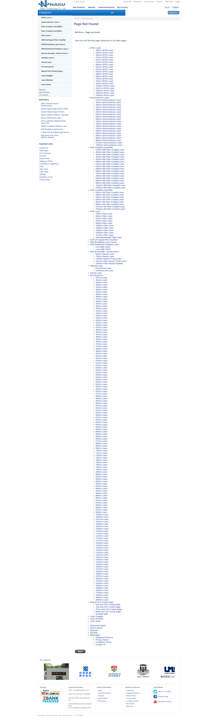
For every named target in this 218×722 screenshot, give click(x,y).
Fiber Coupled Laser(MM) (101, 147)
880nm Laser (101, 493)
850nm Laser (101, 484)
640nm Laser (101, 422)
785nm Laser (101, 465)
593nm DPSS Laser (104, 76)
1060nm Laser (102, 524)
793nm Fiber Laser (104, 214)
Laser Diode (46, 85)
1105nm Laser (102, 531)
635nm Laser (101, 415)
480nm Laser (101, 349)
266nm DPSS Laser (104, 50)
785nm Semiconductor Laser (108, 128)
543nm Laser (101, 379)
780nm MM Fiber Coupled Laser (110, 176)
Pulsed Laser (46, 62)
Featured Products (106, 7)
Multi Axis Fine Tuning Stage (108, 612)
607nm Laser (101, 405)
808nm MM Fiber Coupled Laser (110, 178)
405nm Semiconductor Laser (108, 102)
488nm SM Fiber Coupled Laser (110, 195)
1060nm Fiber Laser (105, 225)
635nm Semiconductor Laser (108, 114)
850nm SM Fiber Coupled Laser (110, 202)
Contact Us (101, 644)
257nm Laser (101, 278)
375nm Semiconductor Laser (108, 100)
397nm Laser (101, 304)
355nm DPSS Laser (104, 53)
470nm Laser (101, 344)
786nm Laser (101, 467)
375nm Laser (101, 299)
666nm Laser (101, 439)
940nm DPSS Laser (104, 83)
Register (176, 7)
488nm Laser (101, 351)
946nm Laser (101, 507)
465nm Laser (101, 342)
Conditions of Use (46, 177)
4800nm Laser (102, 600)
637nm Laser (101, 417)
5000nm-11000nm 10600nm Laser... (54, 126)
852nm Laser (101, 486)
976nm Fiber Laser (104, 221)
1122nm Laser (102, 538)
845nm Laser (101, 481)
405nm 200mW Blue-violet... (51, 118)
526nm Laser (101, 375)
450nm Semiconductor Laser (108, 107)
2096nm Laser (102, 588)
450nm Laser (101, 330)
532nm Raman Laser (105, 254)
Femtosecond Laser (104, 270)
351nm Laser (101, 292)
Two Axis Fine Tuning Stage (108, 607)
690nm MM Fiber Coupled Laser (110, 171)
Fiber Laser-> (46, 36)
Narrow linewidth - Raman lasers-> (55, 53)
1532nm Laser (102, 564)
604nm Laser (101, 403)
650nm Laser (101, 427)
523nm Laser (101, 372)
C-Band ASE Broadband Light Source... (55, 132)
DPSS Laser (95, 48)
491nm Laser (101, 353)
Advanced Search (98, 625)
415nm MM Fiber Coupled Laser (110, 154)
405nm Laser (101, 308)
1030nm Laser (102, 514)
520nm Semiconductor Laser (108, 112)
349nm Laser (101, 289)
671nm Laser (101, 441)
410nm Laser (101, 311)
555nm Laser (101, 387)
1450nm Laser (102, 559)
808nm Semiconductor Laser (108, 131)
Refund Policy (44, 159)
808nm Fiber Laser (104, 216)
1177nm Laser (102, 540)
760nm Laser (101, 460)
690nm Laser (101, 448)
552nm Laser (101, 384)
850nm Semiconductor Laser (108, 135)
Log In (167, 7)
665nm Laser (101, 436)
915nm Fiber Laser (104, 218)
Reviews (94, 633)
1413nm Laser (102, 555)
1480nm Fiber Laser (105, 230)
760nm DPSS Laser (104, 79)
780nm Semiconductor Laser (108, 126)
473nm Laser (101, 346)
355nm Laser (101, 294)
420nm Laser (101, 315)
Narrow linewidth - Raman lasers (104, 252)
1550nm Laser (102, 567)
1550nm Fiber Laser (105, 233)
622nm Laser (101, 408)
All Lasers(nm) (96, 275)
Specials (91, 7)
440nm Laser (101, 320)
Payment (160, 1)
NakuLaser (54, 715)
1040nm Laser (102, 517)
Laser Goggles (47, 76)
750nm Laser (101, 458)
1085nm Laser (102, 529)
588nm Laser (101, 396)
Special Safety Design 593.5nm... (53, 112)
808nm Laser (101, 474)
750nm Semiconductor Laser (108, 124)
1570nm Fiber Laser (105, 235)
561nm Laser (101, 391)
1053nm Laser (102, 522)
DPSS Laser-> (46, 18)
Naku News (169, 1)
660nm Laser (101, 434)
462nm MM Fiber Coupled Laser (110, 159)
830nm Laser (101, 479)
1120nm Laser (102, 536)
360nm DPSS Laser (104, 55)
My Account (122, 7)
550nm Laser (101, 382)
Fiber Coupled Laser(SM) (101, 190)
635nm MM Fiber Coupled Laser (110, 166)
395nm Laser (101, 301)
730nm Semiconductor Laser (108, 121)
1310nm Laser (102, 545)
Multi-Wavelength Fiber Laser (109, 237)
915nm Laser (101, 503)
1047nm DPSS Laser (105, 88)
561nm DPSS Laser (104, 72)
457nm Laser (101, 334)
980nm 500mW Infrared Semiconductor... (50, 105)
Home (77, 18)
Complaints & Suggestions (49, 164)
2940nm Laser (102, 595)
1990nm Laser (102, 585)
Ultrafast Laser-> (47, 58)
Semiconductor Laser (99, 98)
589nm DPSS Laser (104, 74)
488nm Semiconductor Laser (108, 109)
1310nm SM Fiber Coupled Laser (110, 207)
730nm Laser (101, 455)
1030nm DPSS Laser (105, 86)
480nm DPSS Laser (104, 64)
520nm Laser (101, 368)
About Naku (137, 1)
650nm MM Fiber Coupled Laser (110, 169)
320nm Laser (101, 287)
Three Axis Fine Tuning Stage (109, 609)
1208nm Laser (102, 543)
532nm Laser (101, 377)
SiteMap (42, 174)
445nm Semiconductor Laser (108, 105)
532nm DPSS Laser (104, 69)
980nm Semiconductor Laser (108, 140)
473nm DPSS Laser (104, 62)
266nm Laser (101, 282)
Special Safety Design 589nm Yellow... (55, 109)
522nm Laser (101, 370)
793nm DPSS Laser (104, 81)
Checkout (173, 12)
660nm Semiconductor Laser (108, 119)
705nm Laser (101, 450)
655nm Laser (101, 429)
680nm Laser (101, 443)
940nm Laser (101, 505)
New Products (79, 7)
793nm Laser (101, 469)
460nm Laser (101, 337)
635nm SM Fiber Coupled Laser (110, 197)
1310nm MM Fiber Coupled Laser (110, 185)
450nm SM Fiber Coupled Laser (110, 192)
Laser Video (43, 172)
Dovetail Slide (102, 614)
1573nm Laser (102, 569)
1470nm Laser (102, 562)
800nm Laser (101, 472)
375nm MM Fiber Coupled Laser (110, 150)
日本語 (177, 2)
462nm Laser (101, 339)
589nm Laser (101, 398)
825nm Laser (101, 477)
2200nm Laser (102, 590)
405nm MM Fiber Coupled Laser (110, 152)
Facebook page (160, 696)
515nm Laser (101, 365)
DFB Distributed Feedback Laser (104, 244)
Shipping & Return (46, 161)
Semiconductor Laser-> (50, 22)
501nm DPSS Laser (104, 67)
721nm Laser (101, 453)
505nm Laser (101, 358)
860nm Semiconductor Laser (108, 138)
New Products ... (45, 92)
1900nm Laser (102, 578)
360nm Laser (101, 297)
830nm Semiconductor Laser (108, 133)
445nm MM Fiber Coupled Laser (110, 157)
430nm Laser (101, 318)
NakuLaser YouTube (162, 701)
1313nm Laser (102, 548)
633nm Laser (101, 413)
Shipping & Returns (104, 637)
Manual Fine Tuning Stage (101, 602)
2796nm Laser (102, 593)
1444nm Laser (102, 557)
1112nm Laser (102, 533)
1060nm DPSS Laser (105, 90)
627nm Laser (101, 410)
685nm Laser (101, 446)
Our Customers (149, 1)
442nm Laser (101, 323)
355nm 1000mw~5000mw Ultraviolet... (55, 115)
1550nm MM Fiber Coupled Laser (110, 188)
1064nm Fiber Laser (105, 228)
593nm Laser (101, 401)
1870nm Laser (102, 576)
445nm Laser (101, 325)
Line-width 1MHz (103, 247)
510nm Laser (101, 360)
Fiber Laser (95, 211)
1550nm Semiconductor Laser (109, 145)
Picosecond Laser (104, 268)
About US (129, 706)
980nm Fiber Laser (104, 223)
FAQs (41, 166)
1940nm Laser (102, 583)
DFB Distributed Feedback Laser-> (55, 49)
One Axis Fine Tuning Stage (108, 604)
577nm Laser (101, 394)
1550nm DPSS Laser (105, 95)
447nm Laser (101, 327)
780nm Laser (101, 462)
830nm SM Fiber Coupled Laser (110, 199)
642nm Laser (101, 424)
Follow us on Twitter (162, 691)
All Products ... (44, 95)
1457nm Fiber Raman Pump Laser (111, 261)
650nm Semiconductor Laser (108, 117)
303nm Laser (101, 285)
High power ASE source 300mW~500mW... (50, 136)
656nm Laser (101, 432)
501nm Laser (101, 356)
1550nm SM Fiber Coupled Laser (110, 209)
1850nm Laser (102, 574)
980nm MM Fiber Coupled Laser (110, 183)
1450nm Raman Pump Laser (108, 259)
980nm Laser (101, 512)
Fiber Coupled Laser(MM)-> (52, 27)
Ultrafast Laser (96, 266)
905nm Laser (101, 498)
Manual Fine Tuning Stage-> (52, 71)
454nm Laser (101, 332)
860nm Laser (101, 488)
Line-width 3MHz (103, 249)
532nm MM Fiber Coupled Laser (110, 164)
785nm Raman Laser (105, 256)
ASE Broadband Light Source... (52, 129)
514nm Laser (101, 363)
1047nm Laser (102, 519)
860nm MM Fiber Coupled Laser (110, 180)
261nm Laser (101, 280)
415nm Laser (101, 313)
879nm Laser (101, 491)
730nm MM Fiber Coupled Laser (110, 173)
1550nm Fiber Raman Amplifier (109, 263)
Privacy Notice (44, 180)
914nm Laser (101, 500)
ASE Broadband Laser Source (53, 44)
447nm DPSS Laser (104, 60)
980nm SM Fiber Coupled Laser (110, 204)
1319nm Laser (102, 550)
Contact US (127, 1)
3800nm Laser (102, 597)
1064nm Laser (102, 526)
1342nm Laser (102, 552)
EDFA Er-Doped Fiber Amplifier (53, 40)
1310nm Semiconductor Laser (109, 143)
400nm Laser (101, 306)
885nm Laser (101, 495)
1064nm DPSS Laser (105, 93)
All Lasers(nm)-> (47, 67)
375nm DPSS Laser (104, 57)
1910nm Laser (102, 581)
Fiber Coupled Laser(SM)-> (52, 31)
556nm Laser (101, 389)
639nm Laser (101, 420)
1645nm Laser (102, 571)
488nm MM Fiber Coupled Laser (110, 162)
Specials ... (43, 90)
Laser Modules (47, 80)
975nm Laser (101, 510)
